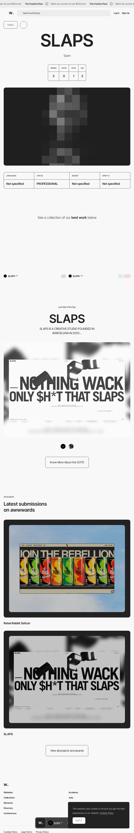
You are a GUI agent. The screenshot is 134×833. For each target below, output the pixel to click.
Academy (73, 792)
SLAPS (8, 734)
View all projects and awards (67, 750)
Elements (8, 803)
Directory (8, 808)
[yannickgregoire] (71, 446)
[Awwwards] (11, 13)
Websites (8, 792)
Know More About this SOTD (67, 462)
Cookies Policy (107, 813)
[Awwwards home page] (40, 822)
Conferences (10, 813)
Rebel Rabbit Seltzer (17, 623)
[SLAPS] (99, 248)
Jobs (71, 797)
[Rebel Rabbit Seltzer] (35, 248)
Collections (9, 797)
